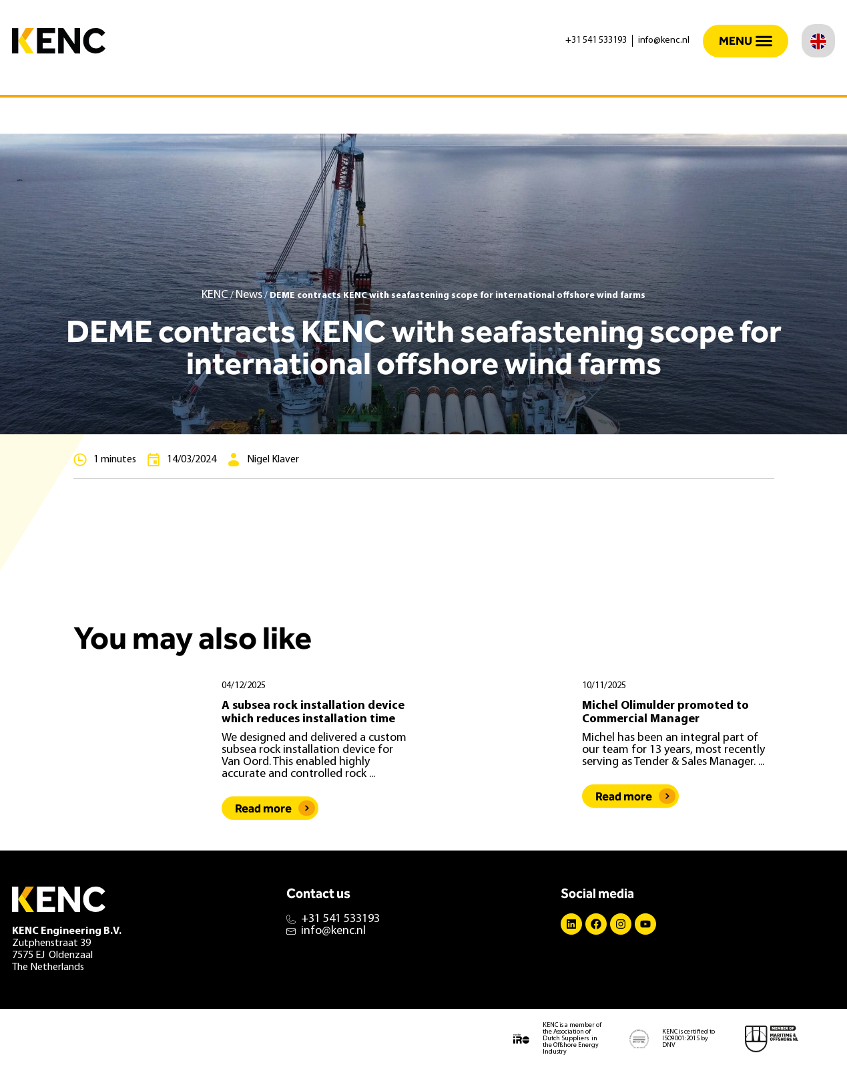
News (249, 295)
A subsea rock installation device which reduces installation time (313, 713)
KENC (215, 295)
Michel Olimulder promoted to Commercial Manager (665, 713)
